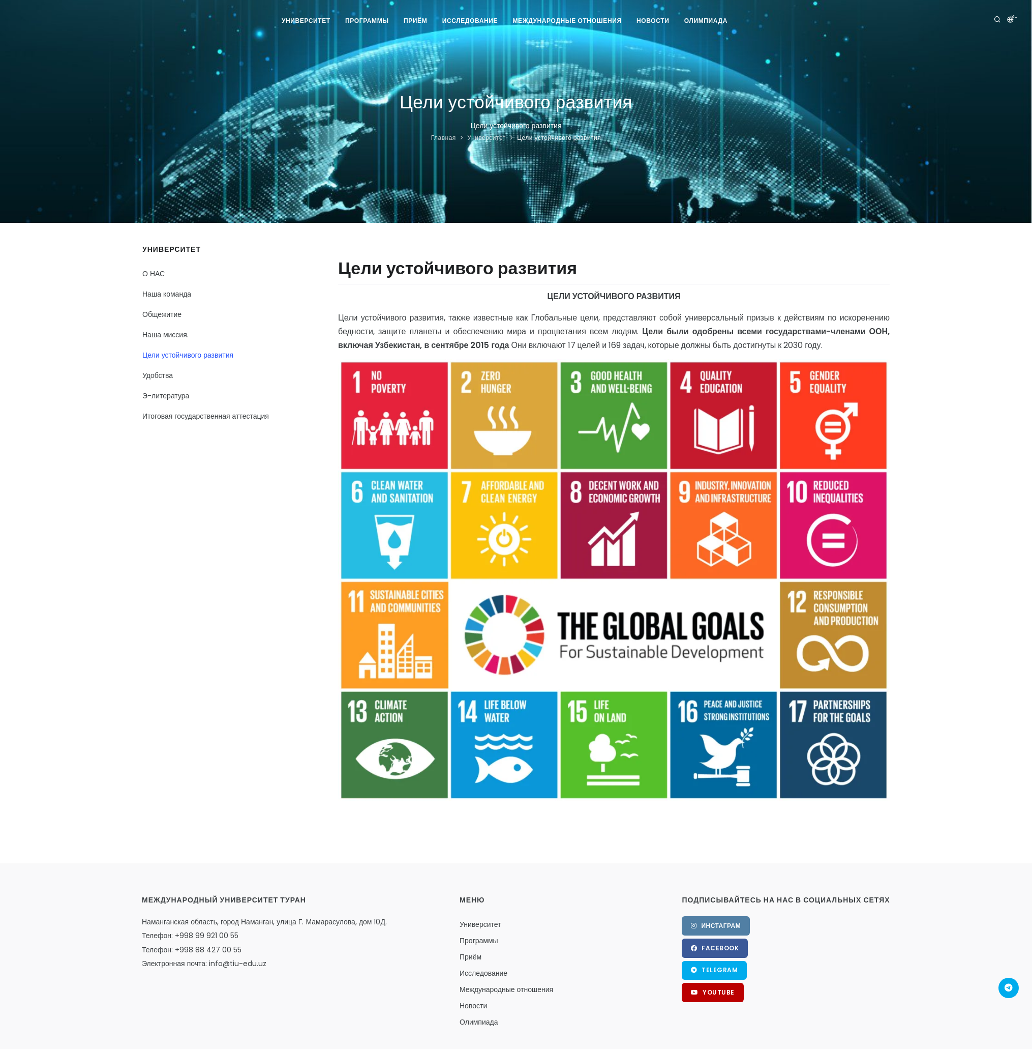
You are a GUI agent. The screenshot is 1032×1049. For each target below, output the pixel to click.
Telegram (714, 970)
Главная (443, 137)
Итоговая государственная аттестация (205, 416)
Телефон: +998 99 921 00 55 (190, 935)
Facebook (715, 948)
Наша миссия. (165, 335)
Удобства (157, 375)
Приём (415, 20)
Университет (305, 20)
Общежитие (161, 314)
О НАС (153, 274)
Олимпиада (706, 20)
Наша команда (166, 294)
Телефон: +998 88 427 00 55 (191, 950)
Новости (653, 20)
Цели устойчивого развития (559, 137)
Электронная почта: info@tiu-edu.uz (204, 963)
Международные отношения (567, 20)
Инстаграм (716, 925)
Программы (366, 20)
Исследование (470, 20)
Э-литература (165, 396)
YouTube (713, 992)
